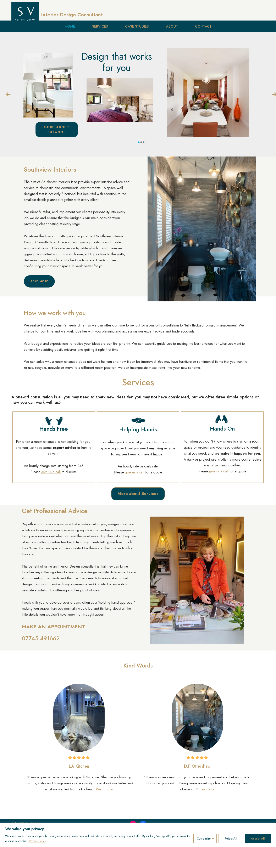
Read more (104, 789)
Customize (204, 838)
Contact (203, 26)
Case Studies (137, 26)
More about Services (138, 494)
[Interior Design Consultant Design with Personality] (57, 15)
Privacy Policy (37, 841)
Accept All (258, 838)
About (172, 26)
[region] (138, 835)
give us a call (51, 471)
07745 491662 (41, 638)
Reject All (231, 838)
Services (100, 26)
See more (206, 789)
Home (70, 26)
